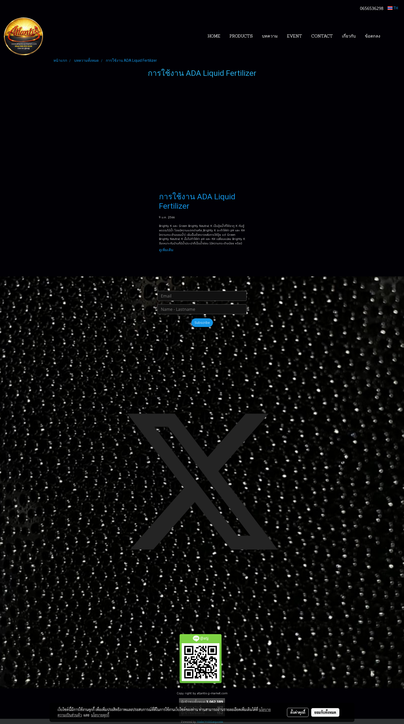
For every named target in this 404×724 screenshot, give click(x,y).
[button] (393, 36)
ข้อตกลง (372, 36)
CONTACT (322, 36)
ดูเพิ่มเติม (166, 250)
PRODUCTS (241, 36)
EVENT (294, 36)
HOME (213, 36)
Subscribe (202, 322)
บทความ (270, 36)
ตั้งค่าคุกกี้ (297, 712)
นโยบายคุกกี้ (100, 715)
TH (393, 8)
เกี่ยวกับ (349, 36)
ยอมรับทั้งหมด (325, 712)
